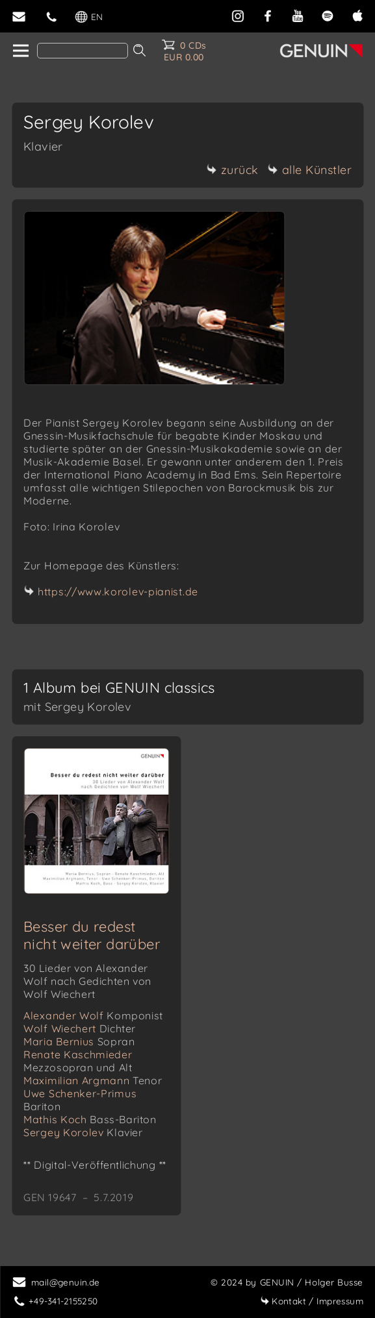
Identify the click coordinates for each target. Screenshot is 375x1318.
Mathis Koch (90, 1119)
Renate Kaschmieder (78, 1061)
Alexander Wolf (93, 1015)
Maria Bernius (79, 1041)
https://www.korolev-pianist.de (118, 591)
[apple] (357, 14)
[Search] (82, 50)
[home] (19, 51)
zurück (233, 169)
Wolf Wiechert (79, 1028)
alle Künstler (310, 169)
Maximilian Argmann (92, 1080)
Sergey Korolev (83, 1132)
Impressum (311, 1300)
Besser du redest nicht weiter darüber (91, 935)
